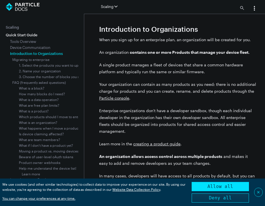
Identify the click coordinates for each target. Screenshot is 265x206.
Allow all (220, 186)
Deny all (220, 198)
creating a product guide (156, 143)
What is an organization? (38, 122)
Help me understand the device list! (47, 168)
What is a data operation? (39, 100)
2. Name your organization (40, 71)
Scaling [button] (109, 6)
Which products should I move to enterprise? (55, 117)
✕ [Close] (258, 192)
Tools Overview (23, 41)
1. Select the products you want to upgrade (53, 65)
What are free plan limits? (39, 105)
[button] (254, 9)
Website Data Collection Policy (136, 189)
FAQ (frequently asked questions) (39, 82)
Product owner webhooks (39, 163)
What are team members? (39, 140)
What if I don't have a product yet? (46, 145)
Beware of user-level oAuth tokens (46, 157)
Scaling (12, 27)
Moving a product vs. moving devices (49, 151)
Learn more (31, 174)
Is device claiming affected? (41, 134)
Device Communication (30, 47)
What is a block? (31, 88)
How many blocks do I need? (42, 94)
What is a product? (34, 111)
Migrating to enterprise (31, 60)
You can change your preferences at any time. (38, 198)
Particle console (114, 98)
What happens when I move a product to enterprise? (61, 128)
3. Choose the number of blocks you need (52, 77)
